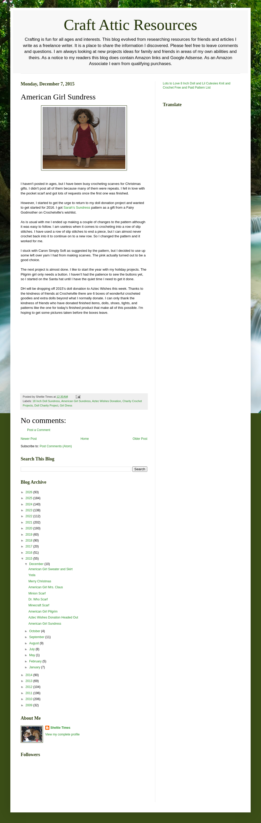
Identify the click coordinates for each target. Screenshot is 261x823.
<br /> (36, 356)
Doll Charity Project (46, 405)
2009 (29, 705)
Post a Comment (38, 430)
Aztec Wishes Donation (106, 401)
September (37, 637)
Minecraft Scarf (38, 605)
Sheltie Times (60, 728)
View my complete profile (62, 734)
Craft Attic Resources (130, 24)
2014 (29, 675)
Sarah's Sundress (77, 207)
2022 (29, 516)
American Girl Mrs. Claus (45, 587)
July (32, 649)
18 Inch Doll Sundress (46, 401)
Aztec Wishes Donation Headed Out (53, 617)
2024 (29, 504)
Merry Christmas (39, 581)
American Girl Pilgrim (43, 611)
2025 (29, 498)
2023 (29, 510)
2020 (29, 528)
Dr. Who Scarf (38, 599)
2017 (29, 546)
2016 (29, 552)
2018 (29, 540)
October (35, 631)
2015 (29, 558)
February (35, 661)
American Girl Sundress (76, 401)
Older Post (140, 439)
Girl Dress (66, 405)
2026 (29, 492)
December (36, 564)
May (32, 655)
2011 (29, 693)
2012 (29, 687)
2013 (29, 681)
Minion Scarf (37, 593)
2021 (29, 522)
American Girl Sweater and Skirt (50, 569)
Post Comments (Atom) (56, 446)
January (35, 667)
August (34, 643)
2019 (29, 534)
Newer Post (29, 439)
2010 (29, 699)
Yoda (31, 575)
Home (85, 439)
